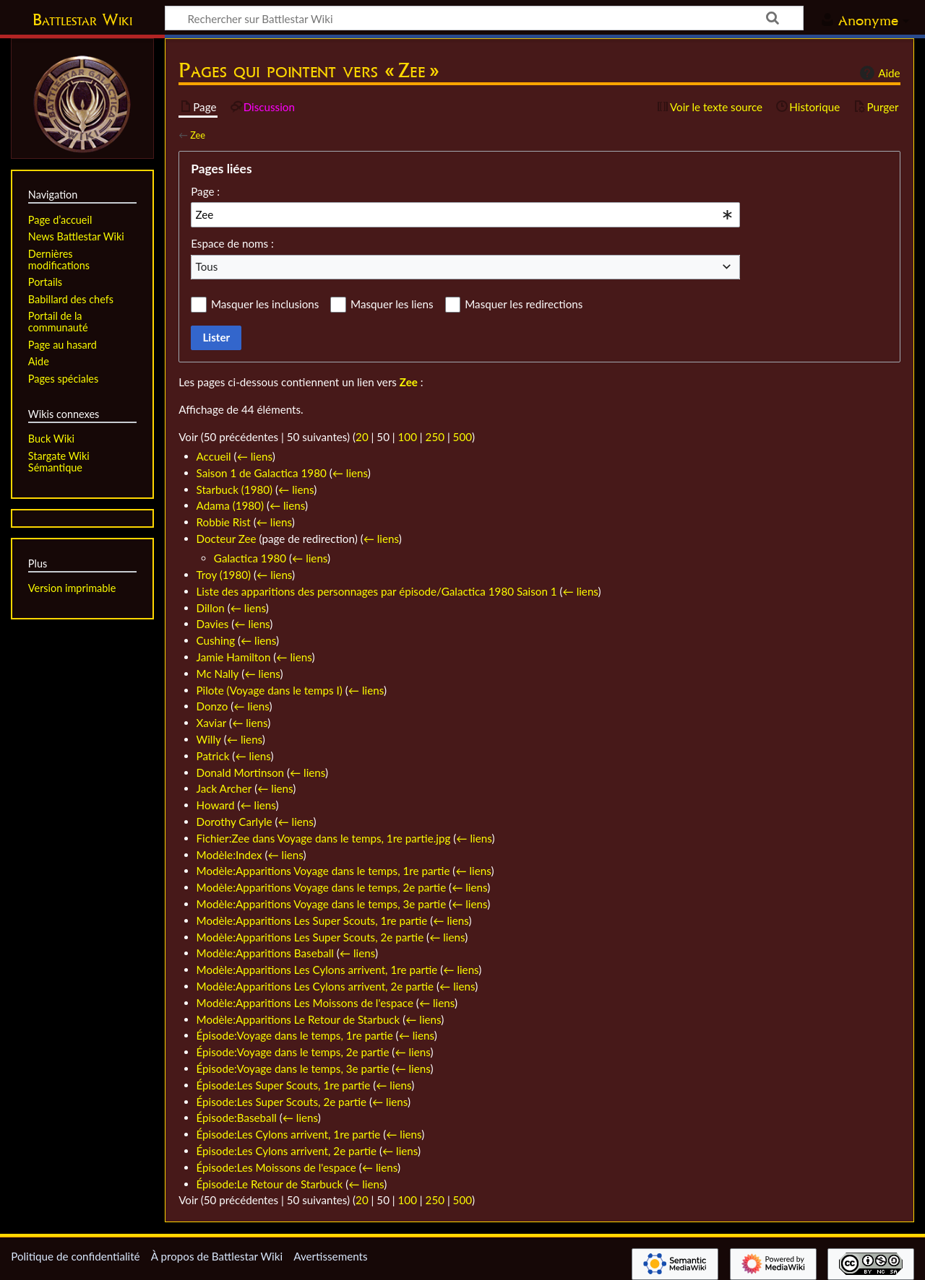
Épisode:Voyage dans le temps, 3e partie (293, 1068)
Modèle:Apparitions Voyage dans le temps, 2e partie (322, 887)
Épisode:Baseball (237, 1117)
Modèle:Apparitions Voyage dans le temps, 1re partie (323, 870)
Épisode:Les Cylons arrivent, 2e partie (287, 1150)
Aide (878, 73)
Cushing (216, 640)
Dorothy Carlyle (234, 821)
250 (435, 436)
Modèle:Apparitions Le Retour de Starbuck (298, 1019)
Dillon (211, 607)
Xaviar (212, 722)
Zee (197, 135)
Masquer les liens (391, 303)
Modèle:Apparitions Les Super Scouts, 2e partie (310, 937)
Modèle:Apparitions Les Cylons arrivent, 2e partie (315, 986)
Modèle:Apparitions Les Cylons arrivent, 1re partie (317, 969)
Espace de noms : (232, 243)
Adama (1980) (230, 505)
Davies (213, 623)
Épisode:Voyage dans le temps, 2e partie (293, 1051)
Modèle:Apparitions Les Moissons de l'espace (305, 1002)
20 (362, 436)
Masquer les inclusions (265, 303)
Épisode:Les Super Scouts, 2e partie (282, 1101)
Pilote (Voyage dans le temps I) (270, 690)
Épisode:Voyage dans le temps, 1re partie (295, 1035)
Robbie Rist (224, 521)
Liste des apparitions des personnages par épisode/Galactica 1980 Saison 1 (377, 591)
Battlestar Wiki (82, 19)
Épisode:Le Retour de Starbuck (270, 1183)
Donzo (212, 706)
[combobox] (465, 214)
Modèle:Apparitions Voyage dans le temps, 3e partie (322, 903)
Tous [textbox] (207, 266)
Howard (216, 804)
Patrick (213, 755)
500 (462, 436)
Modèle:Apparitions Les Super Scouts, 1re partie (312, 920)
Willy (209, 739)
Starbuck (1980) (235, 489)
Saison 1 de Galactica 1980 (262, 472)
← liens (254, 456)
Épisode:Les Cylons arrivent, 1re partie (289, 1134)
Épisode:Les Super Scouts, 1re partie (284, 1085)
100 (407, 436)
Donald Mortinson (241, 772)
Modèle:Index (229, 854)
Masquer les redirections (523, 303)
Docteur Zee (227, 538)
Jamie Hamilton (234, 656)
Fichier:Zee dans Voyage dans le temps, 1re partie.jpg (324, 838)
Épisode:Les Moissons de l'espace (276, 1167)
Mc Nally (218, 673)
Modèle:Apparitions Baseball (265, 952)
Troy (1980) (224, 574)
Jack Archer (224, 788)
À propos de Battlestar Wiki (217, 1256)
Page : (205, 191)
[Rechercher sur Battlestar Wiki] (484, 18)
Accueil (214, 456)
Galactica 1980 (250, 558)
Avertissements (330, 1256)
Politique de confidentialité (75, 1256)
